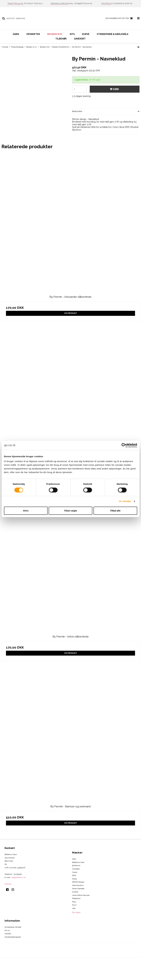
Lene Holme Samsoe (80, 895)
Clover (74, 872)
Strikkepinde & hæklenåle (112, 34)
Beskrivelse (77, 111)
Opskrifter (33, 34)
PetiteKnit (76, 898)
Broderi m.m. (54, 34)
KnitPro (75, 892)
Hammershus (78, 885)
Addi (74, 859)
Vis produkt (70, 313)
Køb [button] (114, 89)
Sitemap (8, 884)
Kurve (85, 34)
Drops (74, 879)
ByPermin (76, 865)
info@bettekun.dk (18, 877)
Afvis (26, 510)
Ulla (73, 908)
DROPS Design (78, 882)
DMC (74, 875)
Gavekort (80, 38)
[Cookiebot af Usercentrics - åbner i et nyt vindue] (123, 445)
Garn (16, 34)
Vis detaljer (125, 501)
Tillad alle (115, 510)
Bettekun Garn (78, 862)
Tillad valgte (70, 510)
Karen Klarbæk (78, 888)
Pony (74, 902)
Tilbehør (61, 38)
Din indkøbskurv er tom (119, 18)
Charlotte (76, 869)
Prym (74, 905)
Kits (72, 34)
